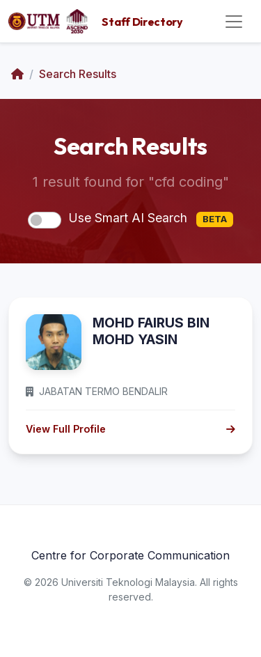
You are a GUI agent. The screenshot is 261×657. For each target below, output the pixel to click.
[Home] (17, 74)
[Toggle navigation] (234, 21)
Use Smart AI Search (150, 218)
